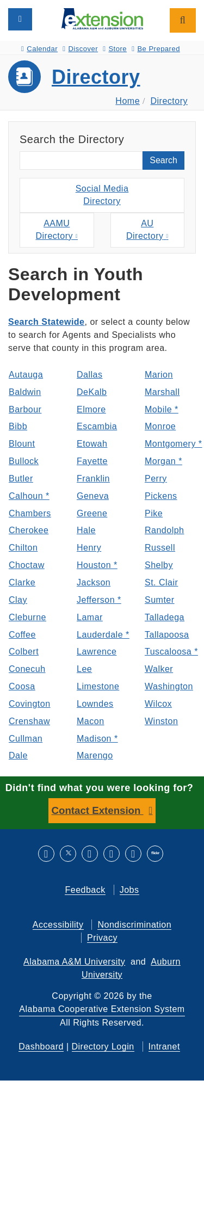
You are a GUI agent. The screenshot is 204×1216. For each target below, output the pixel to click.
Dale (18, 755)
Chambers (30, 513)
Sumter (160, 599)
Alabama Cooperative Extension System (101, 1009)
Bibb (18, 426)
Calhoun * (29, 496)
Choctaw (27, 565)
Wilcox (158, 703)
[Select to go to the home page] (102, 18)
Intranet (164, 1046)
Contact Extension (98, 810)
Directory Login (103, 1046)
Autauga (26, 374)
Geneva (93, 496)
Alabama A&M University (74, 961)
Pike (154, 513)
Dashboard (41, 1046)
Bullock (24, 461)
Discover (80, 49)
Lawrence (96, 651)
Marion (159, 374)
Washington (169, 686)
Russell (160, 547)
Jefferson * (99, 599)
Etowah (92, 443)
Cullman (25, 738)
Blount (22, 443)
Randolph (164, 530)
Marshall (162, 392)
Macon (90, 721)
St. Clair (161, 582)
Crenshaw (29, 721)
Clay (18, 599)
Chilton (23, 547)
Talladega (164, 617)
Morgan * (163, 461)
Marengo (95, 755)
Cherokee (28, 530)
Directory (96, 77)
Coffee (22, 634)
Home (127, 101)
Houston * (97, 565)
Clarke (22, 582)
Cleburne (27, 617)
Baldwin (25, 392)
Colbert (24, 651)
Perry (156, 478)
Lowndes (95, 703)
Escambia (97, 426)
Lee (84, 669)
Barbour (25, 409)
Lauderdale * (102, 634)
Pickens (161, 496)
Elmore (91, 409)
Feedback (85, 889)
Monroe (160, 426)
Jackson (93, 582)
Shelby (159, 565)
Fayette (92, 461)
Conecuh (27, 669)
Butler (21, 478)
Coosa (22, 686)
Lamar (90, 617)
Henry (89, 547)
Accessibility (58, 924)
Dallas (89, 374)
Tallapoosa (167, 634)
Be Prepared (156, 49)
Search (163, 160)
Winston (161, 721)
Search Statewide (46, 321)
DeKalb (92, 392)
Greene (92, 513)
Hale (86, 530)
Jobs (129, 889)
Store (115, 49)
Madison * (97, 738)
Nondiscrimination (134, 924)
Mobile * (161, 409)
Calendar (39, 49)
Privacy (102, 937)
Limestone (98, 686)
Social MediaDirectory (102, 195)
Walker (159, 669)
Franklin (93, 478)
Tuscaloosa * (170, 651)
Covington (30, 703)
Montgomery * (170, 443)
